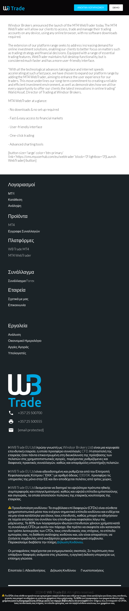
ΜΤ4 (11, 193)
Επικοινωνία (17, 305)
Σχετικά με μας (18, 299)
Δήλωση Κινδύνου (70, 542)
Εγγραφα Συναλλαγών (24, 231)
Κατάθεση (15, 200)
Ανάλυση (14, 334)
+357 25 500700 (30, 413)
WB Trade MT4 (18, 249)
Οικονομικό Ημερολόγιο (24, 341)
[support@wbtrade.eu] (13, 430)
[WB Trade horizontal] (14, 8)
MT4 (11, 225)
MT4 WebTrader (19, 255)
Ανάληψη (14, 206)
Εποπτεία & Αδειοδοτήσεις (26, 570)
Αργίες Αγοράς (18, 347)
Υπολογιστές (17, 353)
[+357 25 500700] (13, 413)
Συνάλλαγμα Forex (21, 281)
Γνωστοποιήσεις (92, 570)
